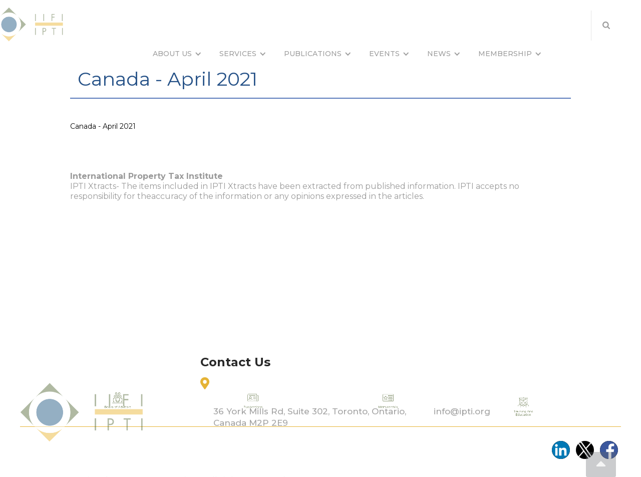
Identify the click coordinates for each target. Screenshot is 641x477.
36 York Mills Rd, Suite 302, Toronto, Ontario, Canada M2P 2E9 (309, 435)
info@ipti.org (462, 430)
